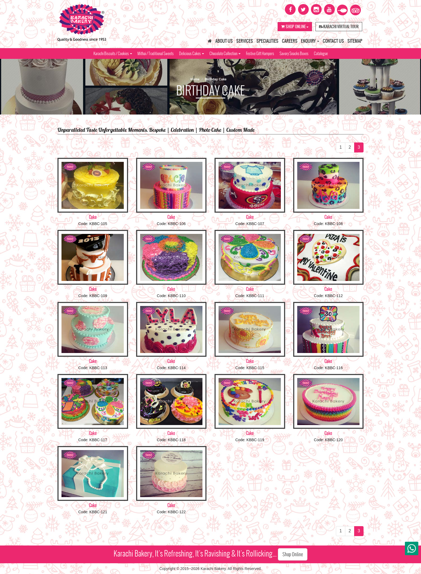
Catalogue (321, 53)
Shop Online (295, 27)
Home (194, 79)
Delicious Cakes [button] (191, 53)
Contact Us (333, 41)
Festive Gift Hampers (260, 53)
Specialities (267, 41)
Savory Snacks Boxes (294, 53)
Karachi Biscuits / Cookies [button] (112, 53)
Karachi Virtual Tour (339, 27)
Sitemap (354, 41)
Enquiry (310, 41)
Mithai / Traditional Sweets (155, 53)
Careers (289, 41)
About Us (224, 41)
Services (244, 41)
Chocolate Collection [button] (225, 53)
